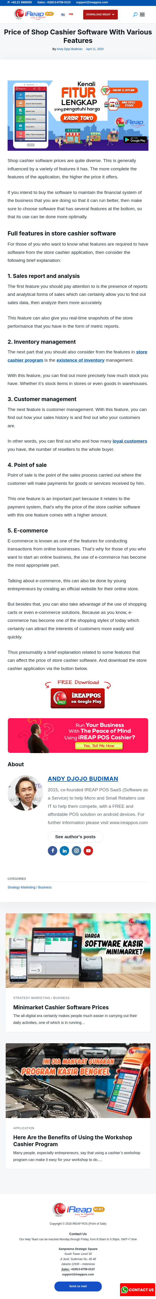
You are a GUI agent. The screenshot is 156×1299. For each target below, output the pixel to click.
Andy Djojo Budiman (70, 49)
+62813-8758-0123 (83, 1269)
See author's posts (75, 836)
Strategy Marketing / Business (30, 887)
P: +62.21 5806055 (20, 2)
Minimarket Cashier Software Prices (61, 1007)
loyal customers (130, 441)
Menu (142, 14)
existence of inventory (81, 360)
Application (23, 1128)
